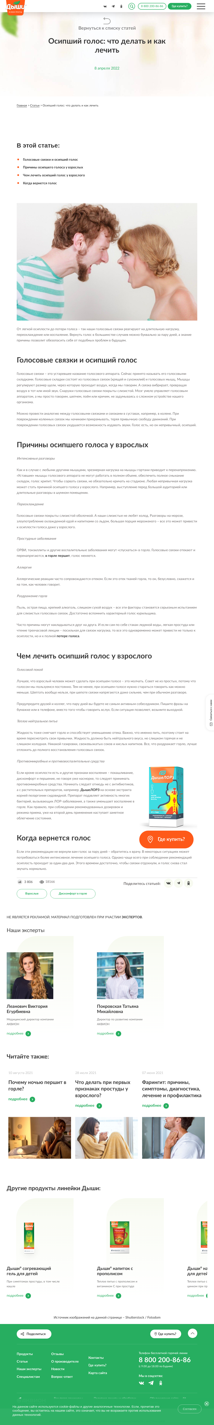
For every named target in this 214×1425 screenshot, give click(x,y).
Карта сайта (97, 1381)
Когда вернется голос (40, 182)
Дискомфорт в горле (73, 893)
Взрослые (31, 893)
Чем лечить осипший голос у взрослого (54, 175)
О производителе (65, 1369)
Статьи (22, 1369)
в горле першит (57, 555)
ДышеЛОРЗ (89, 789)
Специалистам (28, 1385)
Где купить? (97, 1373)
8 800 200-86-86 (152, 6)
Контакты (96, 1366)
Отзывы (57, 1362)
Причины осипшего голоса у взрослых (53, 167)
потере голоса (68, 635)
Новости (57, 1377)
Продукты (25, 1362)
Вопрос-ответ (62, 1385)
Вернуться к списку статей (107, 28)
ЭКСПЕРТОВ (132, 916)
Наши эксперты (29, 1377)
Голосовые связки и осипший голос (50, 159)
